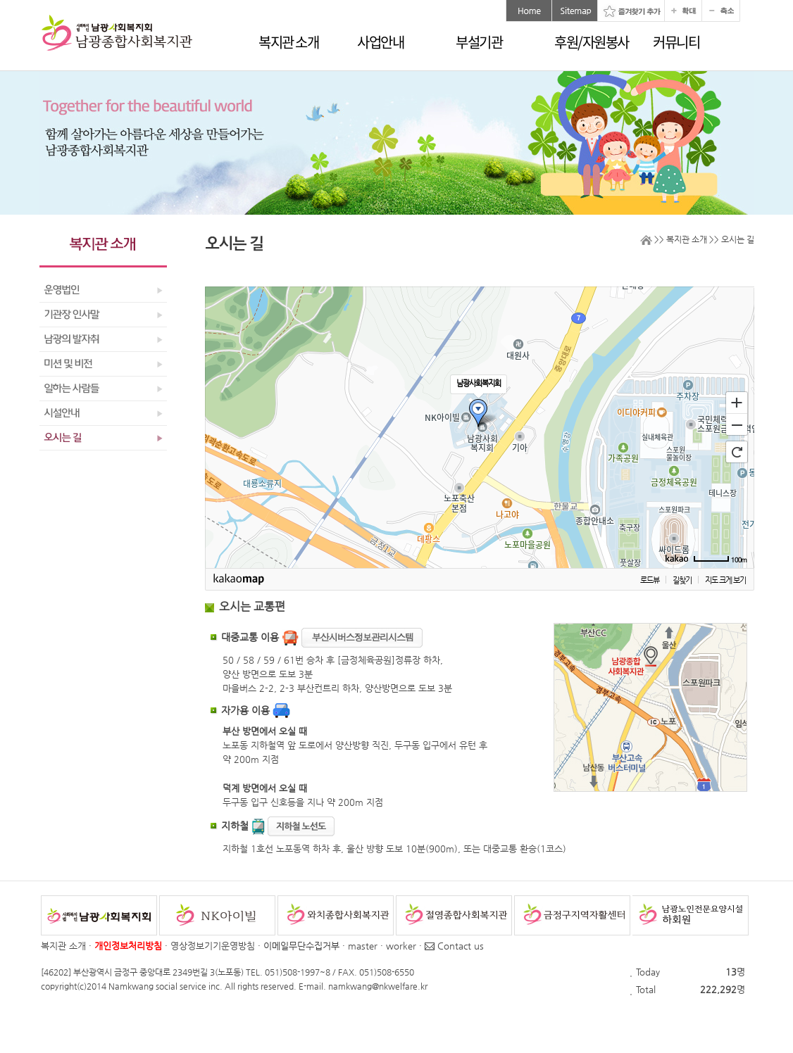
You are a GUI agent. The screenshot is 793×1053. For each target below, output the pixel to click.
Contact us (454, 945)
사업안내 (380, 42)
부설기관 (479, 42)
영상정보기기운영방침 (212, 945)
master (362, 945)
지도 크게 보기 (725, 580)
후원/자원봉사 (591, 42)
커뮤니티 (676, 42)
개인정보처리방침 (128, 945)
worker (401, 945)
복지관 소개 (288, 42)
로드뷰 (649, 580)
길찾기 (682, 580)
